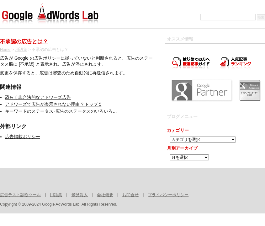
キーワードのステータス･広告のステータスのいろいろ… (61, 111)
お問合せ (130, 195)
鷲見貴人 (80, 195)
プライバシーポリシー (168, 195)
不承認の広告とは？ (24, 42)
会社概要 (105, 195)
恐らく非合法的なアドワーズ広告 (38, 97)
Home (5, 49)
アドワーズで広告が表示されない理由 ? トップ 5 (53, 104)
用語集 (21, 49)
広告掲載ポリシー (22, 136)
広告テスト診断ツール (20, 195)
